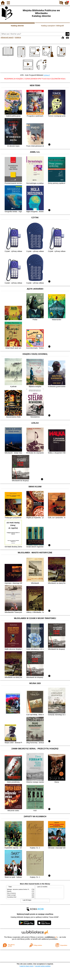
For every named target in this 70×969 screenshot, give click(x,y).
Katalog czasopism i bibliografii (52, 26)
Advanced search (7, 37)
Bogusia (9, 891)
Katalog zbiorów (17, 26)
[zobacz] (47, 75)
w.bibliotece (51, 937)
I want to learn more (26, 966)
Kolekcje (18, 37)
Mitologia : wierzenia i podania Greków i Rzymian (20, 889)
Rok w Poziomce (11, 893)
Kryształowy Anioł (11, 897)
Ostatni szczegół (11, 895)
